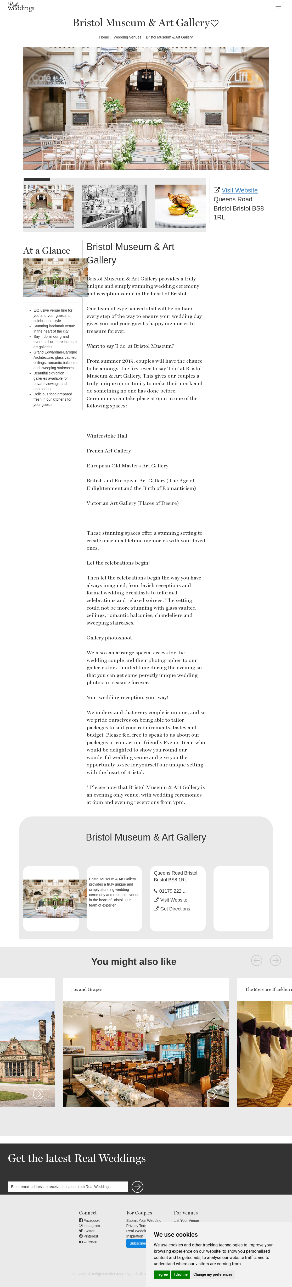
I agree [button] (162, 1274)
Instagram (89, 1226)
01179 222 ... (173, 891)
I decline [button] (181, 1274)
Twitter (87, 1231)
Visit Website (240, 190)
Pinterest (88, 1236)
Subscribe (138, 1243)
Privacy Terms (137, 1226)
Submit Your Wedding (143, 1220)
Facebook (89, 1220)
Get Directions (175, 909)
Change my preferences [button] (212, 1274)
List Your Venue (186, 1220)
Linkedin (88, 1241)
